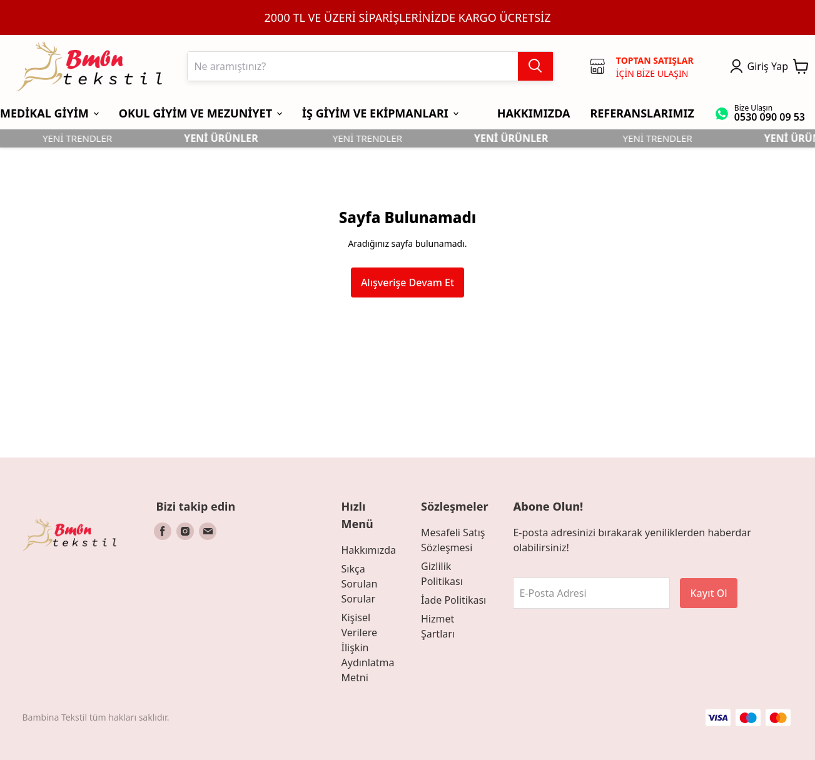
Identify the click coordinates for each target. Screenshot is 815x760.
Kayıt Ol (708, 593)
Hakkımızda (369, 550)
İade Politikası (453, 600)
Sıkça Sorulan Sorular (360, 584)
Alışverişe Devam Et (407, 282)
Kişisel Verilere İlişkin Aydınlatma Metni (368, 647)
